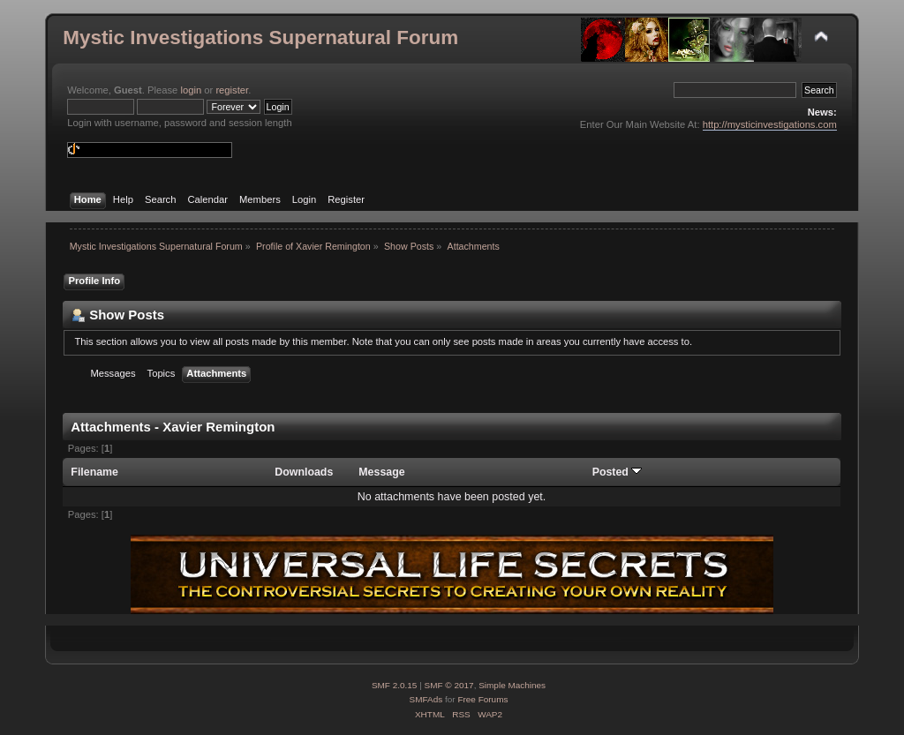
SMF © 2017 (449, 685)
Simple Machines (512, 685)
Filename (94, 472)
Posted (617, 472)
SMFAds (426, 699)
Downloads (304, 472)
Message (381, 472)
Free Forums (482, 699)
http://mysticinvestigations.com (770, 124)
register (231, 90)
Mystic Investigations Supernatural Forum (260, 37)
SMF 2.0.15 (395, 685)
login (190, 90)
